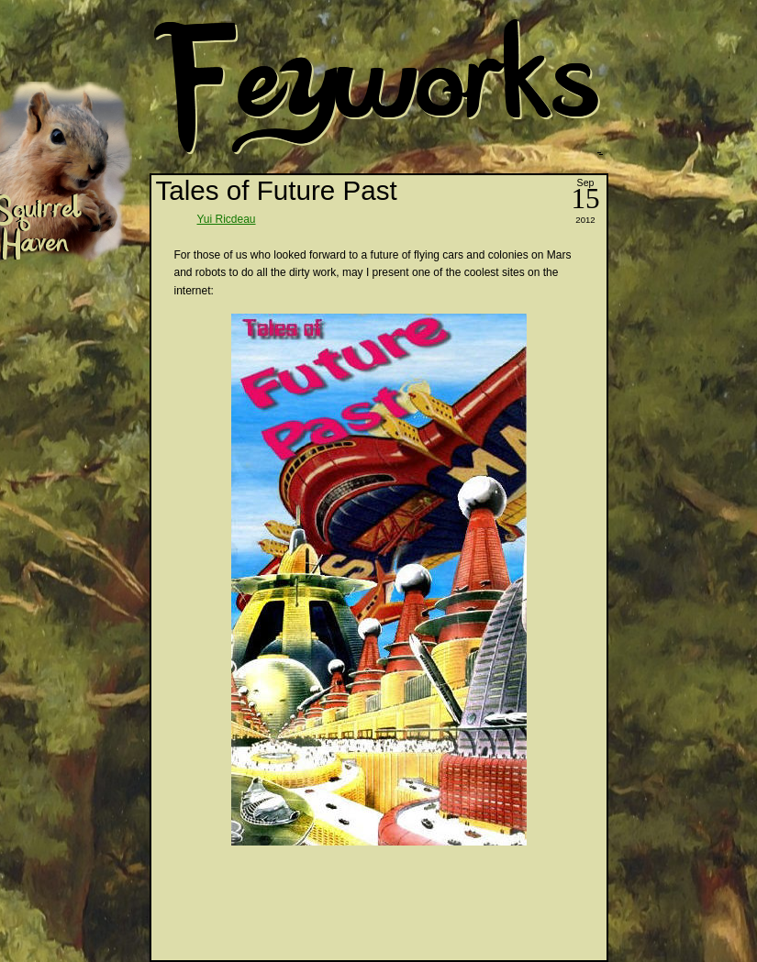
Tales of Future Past (276, 190)
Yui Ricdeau (226, 219)
